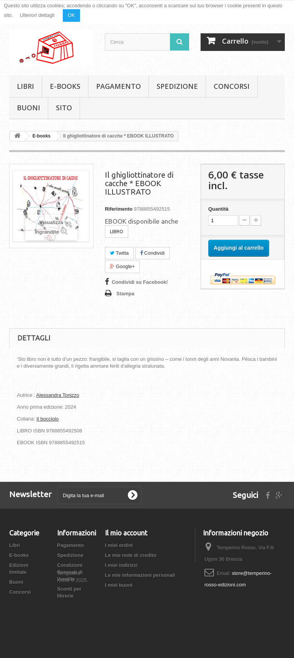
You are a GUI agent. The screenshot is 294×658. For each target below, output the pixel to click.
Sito (64, 107)
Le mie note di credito (130, 555)
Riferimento (118, 209)
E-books (65, 86)
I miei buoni (118, 585)
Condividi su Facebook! (140, 282)
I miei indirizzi (121, 565)
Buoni (28, 107)
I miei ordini (119, 545)
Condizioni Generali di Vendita (70, 572)
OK (71, 15)
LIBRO (116, 231)
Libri (25, 86)
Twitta (119, 253)
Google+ (122, 266)
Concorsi (232, 86)
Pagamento (118, 86)
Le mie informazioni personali (140, 575)
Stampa (125, 293)
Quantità (218, 209)
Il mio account (126, 533)
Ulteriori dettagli (37, 15)
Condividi (152, 253)
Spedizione (177, 86)
